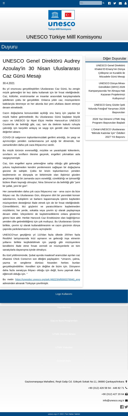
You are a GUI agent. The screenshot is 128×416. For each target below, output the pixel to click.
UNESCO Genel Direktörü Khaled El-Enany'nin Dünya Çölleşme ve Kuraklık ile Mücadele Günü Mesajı (110, 71)
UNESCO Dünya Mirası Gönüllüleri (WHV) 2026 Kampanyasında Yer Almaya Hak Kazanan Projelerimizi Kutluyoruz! (107, 91)
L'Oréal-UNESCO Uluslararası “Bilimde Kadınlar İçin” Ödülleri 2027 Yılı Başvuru (108, 133)
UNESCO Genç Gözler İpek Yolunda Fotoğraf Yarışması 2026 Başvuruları (106, 108)
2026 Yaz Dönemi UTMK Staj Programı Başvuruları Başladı (108, 121)
